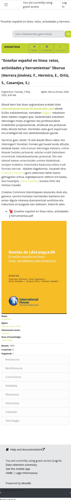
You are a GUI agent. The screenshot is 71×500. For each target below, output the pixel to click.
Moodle (26, 483)
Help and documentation (25, 449)
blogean (47, 112)
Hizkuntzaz (12, 403)
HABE (9, 473)
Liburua (5, 333)
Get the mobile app (18, 469)
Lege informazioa (26, 473)
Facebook (46, 48)
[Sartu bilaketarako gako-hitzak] (39, 34)
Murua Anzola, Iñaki (58, 91)
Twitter (34, 48)
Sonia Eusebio (29, 181)
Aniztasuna (12, 359)
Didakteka (6, 319)
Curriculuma (13, 377)
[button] (14, 4)
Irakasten (11, 412)
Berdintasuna (13, 368)
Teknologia (12, 420)
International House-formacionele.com (27, 108)
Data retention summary (21, 465)
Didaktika (11, 385)
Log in (64, 4)
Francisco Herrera (12, 173)
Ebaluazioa (12, 394)
